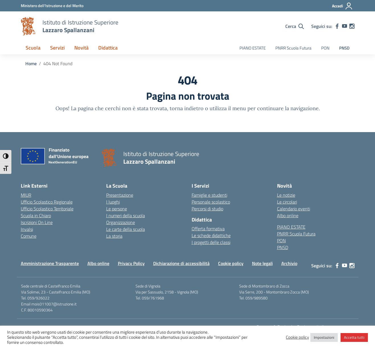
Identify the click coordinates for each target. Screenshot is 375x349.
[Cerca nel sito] (295, 26)
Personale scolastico (211, 201)
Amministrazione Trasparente (50, 263)
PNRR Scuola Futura (293, 48)
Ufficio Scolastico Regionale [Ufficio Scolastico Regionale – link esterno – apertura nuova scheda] (47, 201)
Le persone (116, 208)
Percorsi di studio (207, 208)
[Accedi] (342, 6)
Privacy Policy (131, 263)
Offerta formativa (208, 228)
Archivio (289, 263)
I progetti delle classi (211, 242)
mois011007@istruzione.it (54, 304)
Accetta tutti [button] (354, 337)
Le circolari (287, 201)
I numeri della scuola (125, 215)
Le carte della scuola (125, 229)
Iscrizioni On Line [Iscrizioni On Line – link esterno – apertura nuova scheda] (37, 222)
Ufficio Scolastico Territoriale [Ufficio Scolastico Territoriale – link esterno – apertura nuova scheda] (47, 208)
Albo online (287, 215)
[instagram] (351, 26)
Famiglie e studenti (209, 195)
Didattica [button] (108, 48)
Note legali (262, 263)
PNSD (344, 48)
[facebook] (337, 26)
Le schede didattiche (211, 235)
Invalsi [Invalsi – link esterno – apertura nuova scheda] (27, 229)
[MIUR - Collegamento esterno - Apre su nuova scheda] (52, 6)
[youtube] (344, 26)
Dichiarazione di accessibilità (181, 263)
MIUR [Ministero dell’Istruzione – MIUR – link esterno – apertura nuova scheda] (26, 195)
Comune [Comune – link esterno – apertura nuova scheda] (28, 236)
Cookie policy (230, 263)
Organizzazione (120, 222)
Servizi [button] (57, 48)
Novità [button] (81, 48)
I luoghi (113, 201)
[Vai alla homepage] (28, 26)
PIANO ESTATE (252, 48)
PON (325, 48)
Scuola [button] (33, 48)
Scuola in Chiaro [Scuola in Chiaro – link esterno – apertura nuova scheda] (36, 215)
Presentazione (119, 195)
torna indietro (187, 108)
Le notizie (286, 195)
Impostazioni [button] (324, 337)
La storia (114, 236)
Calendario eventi (293, 208)
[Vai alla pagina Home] (31, 63)
